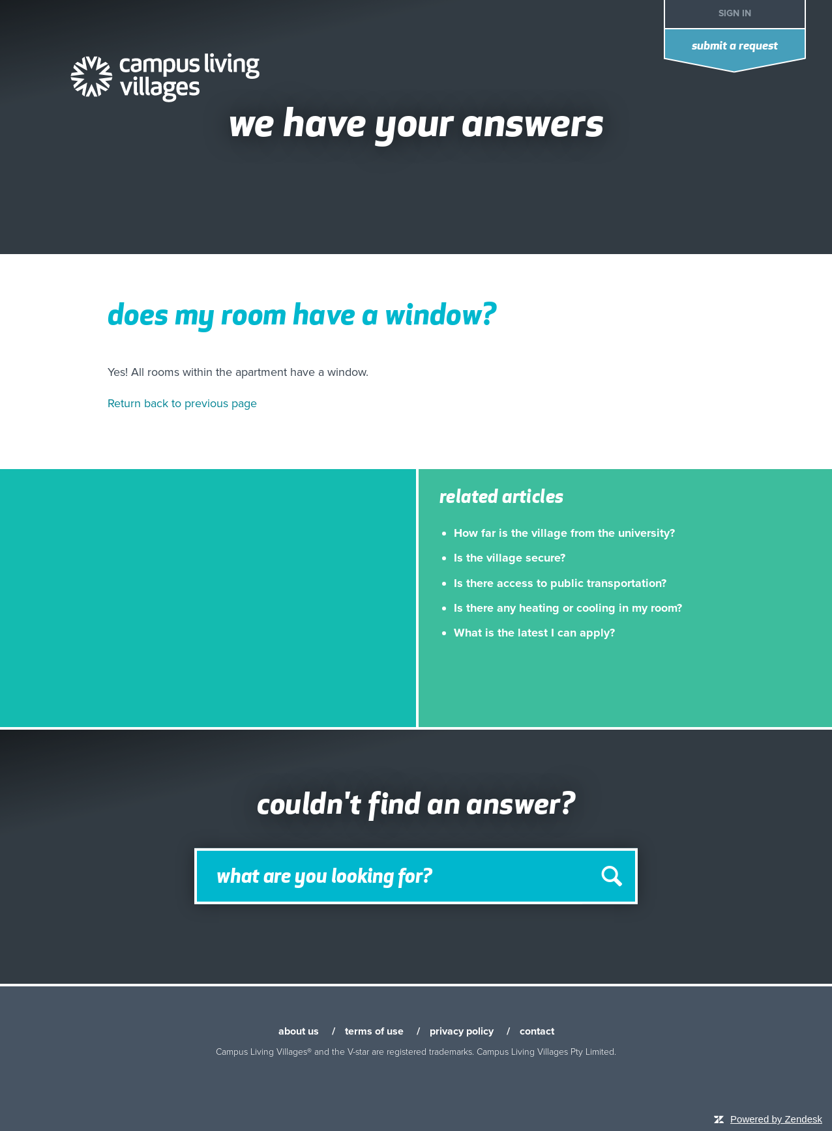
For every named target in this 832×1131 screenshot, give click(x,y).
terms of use (374, 1031)
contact (537, 1031)
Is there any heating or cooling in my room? (568, 608)
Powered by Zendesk (776, 1118)
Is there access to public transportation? (560, 583)
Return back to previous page (182, 403)
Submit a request (735, 46)
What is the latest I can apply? (534, 632)
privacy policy (462, 1031)
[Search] (416, 876)
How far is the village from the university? (564, 533)
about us (298, 1031)
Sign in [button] (735, 13)
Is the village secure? (509, 558)
